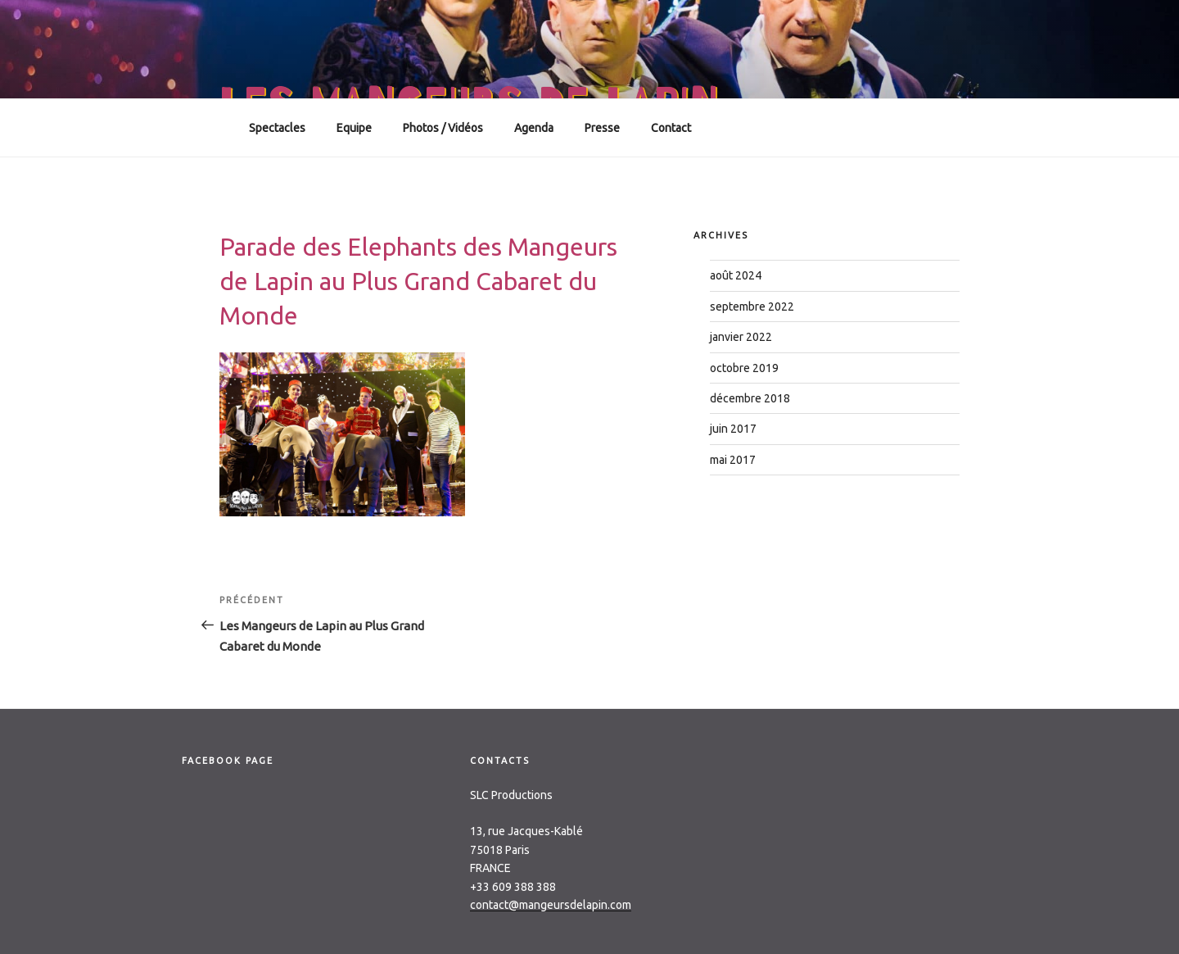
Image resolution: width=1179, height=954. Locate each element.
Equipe (354, 127)
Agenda (533, 127)
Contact (671, 127)
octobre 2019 (744, 368)
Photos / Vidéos (443, 127)
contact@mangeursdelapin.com (550, 904)
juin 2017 (733, 428)
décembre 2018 (750, 398)
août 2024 (735, 275)
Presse (602, 127)
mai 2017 (733, 459)
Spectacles (277, 127)
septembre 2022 (752, 306)
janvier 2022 (741, 336)
